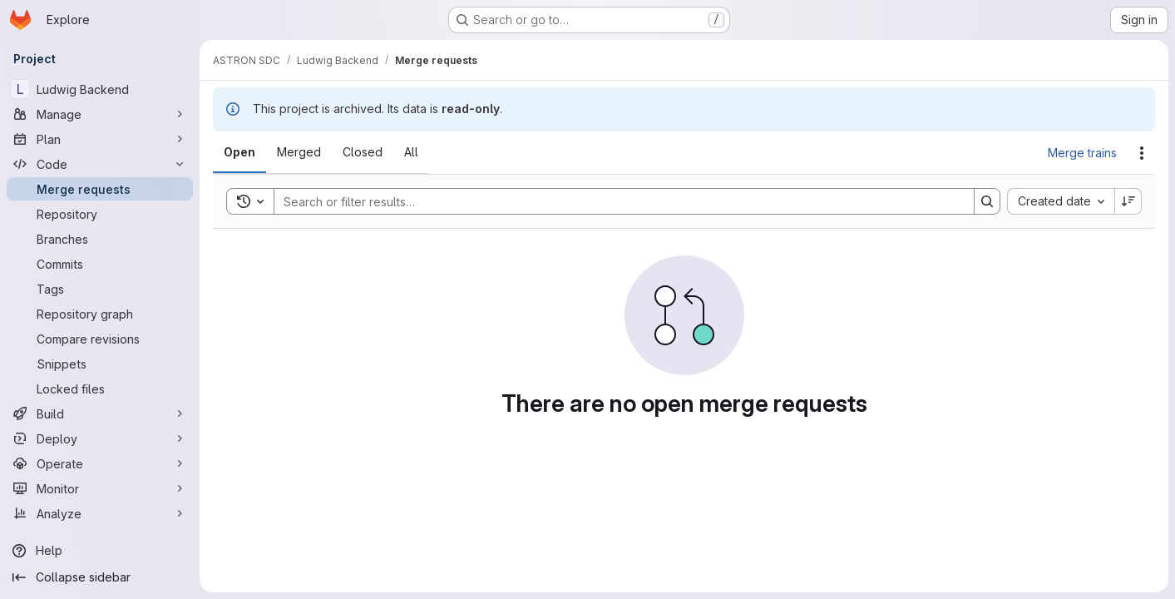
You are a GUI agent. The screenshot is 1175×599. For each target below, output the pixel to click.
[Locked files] (100, 388)
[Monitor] (100, 488)
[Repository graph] (100, 313)
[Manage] (100, 114)
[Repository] (100, 213)
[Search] (616, 201)
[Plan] (100, 139)
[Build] (100, 413)
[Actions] (1141, 153)
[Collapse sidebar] (100, 577)
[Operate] (100, 463)
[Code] (100, 164)
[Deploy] (100, 438)
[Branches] (100, 238)
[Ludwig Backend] (100, 89)
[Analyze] (100, 513)
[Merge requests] (100, 188)
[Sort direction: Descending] (1128, 201)
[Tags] (100, 288)
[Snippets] (100, 363)
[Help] (100, 550)
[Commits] (100, 263)
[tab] (239, 152)
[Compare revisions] (100, 338)
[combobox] (1060, 201)
